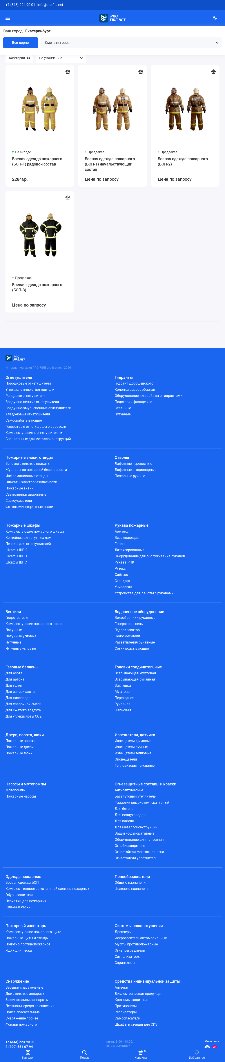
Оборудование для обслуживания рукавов (150, 556)
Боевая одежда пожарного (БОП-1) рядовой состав (37, 161)
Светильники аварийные (25, 494)
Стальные (123, 408)
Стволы (122, 457)
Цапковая (123, 710)
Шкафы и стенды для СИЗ (136, 1024)
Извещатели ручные (131, 747)
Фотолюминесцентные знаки (29, 507)
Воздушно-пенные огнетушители (32, 402)
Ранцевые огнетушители (25, 396)
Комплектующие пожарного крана (34, 624)
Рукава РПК (124, 562)
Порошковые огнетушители (28, 383)
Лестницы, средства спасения (29, 1006)
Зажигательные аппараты (27, 1000)
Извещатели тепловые (133, 753)
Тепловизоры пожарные (134, 765)
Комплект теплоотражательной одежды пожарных (47, 889)
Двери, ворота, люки (24, 735)
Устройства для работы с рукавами (144, 593)
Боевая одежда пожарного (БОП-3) (37, 287)
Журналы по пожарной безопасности (36, 470)
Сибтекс (121, 575)
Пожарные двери (19, 747)
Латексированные (129, 550)
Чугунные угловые (20, 648)
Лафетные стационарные (135, 470)
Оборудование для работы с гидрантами (148, 396)
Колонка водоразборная (135, 389)
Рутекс (120, 568)
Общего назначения (131, 882)
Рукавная (123, 704)
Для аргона (14, 679)
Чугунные (123, 414)
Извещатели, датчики (135, 735)
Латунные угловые (20, 636)
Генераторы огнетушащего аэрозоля (35, 426)
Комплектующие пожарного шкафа (34, 531)
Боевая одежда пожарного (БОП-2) (183, 161)
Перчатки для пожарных (25, 901)
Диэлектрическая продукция (139, 993)
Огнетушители (18, 377)
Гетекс (120, 544)
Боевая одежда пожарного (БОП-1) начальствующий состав (110, 164)
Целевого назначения (133, 889)
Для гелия (13, 685)
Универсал (123, 587)
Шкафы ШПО (16, 556)
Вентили (13, 611)
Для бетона (124, 809)
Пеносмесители (127, 636)
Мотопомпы (15, 790)
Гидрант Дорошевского (134, 383)
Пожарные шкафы (22, 525)
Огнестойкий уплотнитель (136, 858)
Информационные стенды (26, 476)
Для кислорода (18, 698)
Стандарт (122, 581)
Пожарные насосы (20, 796)
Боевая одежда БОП (22, 882)
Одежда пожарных (23, 876)
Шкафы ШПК (16, 550)
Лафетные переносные (133, 463)
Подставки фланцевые (133, 402)
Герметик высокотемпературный (142, 802)
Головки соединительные (138, 667)
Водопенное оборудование (139, 611)
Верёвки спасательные (24, 987)
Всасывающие (126, 538)
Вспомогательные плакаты (27, 463)
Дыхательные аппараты (25, 993)
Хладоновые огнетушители (27, 414)
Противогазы (126, 1006)
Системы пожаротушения (139, 925)
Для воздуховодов (130, 815)
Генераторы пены (129, 624)
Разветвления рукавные (135, 642)
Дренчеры (123, 932)
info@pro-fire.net (50, 5)
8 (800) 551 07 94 (19, 1047)
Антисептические (129, 790)
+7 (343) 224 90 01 (20, 5)
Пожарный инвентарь (25, 925)
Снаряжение (17, 981)
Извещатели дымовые (133, 741)
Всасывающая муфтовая (135, 673)
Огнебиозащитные (130, 846)
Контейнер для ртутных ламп (29, 538)
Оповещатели (126, 759)
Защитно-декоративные (134, 833)
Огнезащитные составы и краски (145, 784)
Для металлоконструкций (136, 827)
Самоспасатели (127, 1018)
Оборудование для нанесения (139, 839)
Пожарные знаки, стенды (29, 457)
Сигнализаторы (127, 956)
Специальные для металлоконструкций (38, 439)
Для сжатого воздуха (23, 710)
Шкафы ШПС (16, 562)
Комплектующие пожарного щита (33, 932)
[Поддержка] (215, 18)
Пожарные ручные (130, 476)
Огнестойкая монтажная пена (139, 852)
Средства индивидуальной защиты (147, 981)
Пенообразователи (132, 876)
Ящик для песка (18, 950)
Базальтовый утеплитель (135, 796)
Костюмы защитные (131, 1000)
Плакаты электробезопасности (31, 482)
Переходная (124, 698)
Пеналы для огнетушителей (28, 544)
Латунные (13, 630)
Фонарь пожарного (21, 1024)
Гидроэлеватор (127, 630)
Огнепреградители (130, 950)
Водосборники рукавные (135, 618)
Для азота (13, 673)
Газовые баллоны (21, 667)
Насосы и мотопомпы (25, 784)
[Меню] (7, 18)
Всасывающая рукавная (135, 679)
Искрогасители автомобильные (141, 938)
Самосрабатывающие (23, 420)
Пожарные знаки (19, 488)
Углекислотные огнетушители (29, 389)
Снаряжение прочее (21, 1018)
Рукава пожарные (132, 525)
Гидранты (124, 377)
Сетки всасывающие (132, 648)
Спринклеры (125, 963)
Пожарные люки (19, 753)
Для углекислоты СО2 (23, 716)
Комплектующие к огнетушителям (33, 433)
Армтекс (122, 531)
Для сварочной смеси (23, 704)
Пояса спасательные (22, 1012)
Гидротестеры (16, 618)
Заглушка (123, 685)
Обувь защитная (19, 895)
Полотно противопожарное (27, 944)
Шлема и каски (18, 907)
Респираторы (126, 1012)
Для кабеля (124, 821)
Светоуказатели (18, 500)
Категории (19, 58)
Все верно (20, 43)
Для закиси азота (20, 692)
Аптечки (121, 987)
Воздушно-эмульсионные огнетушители (38, 408)
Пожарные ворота (20, 741)
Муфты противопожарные (136, 944)
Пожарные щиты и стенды (27, 938)
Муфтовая (123, 692)
